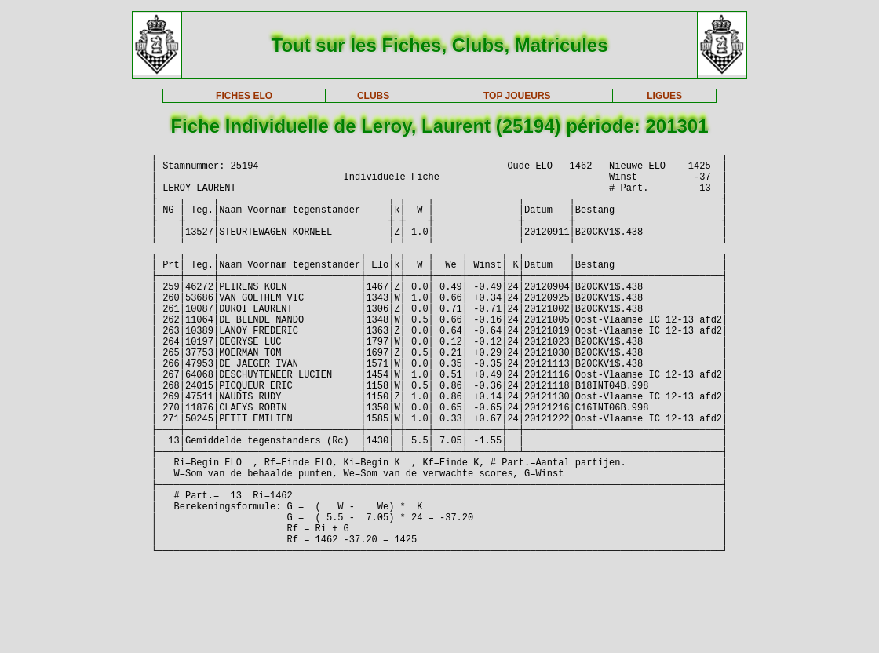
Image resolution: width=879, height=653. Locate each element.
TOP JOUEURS (517, 95)
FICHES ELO (244, 95)
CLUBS (373, 95)
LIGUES (664, 95)
